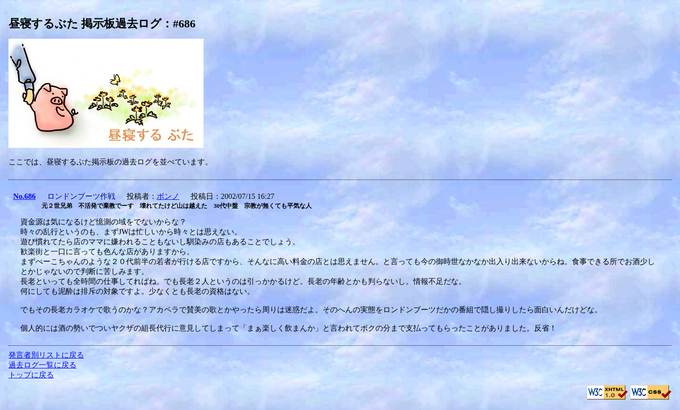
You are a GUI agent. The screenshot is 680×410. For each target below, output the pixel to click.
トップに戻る (31, 375)
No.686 (24, 196)
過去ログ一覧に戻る (42, 365)
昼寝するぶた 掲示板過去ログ (85, 23)
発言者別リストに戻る (46, 355)
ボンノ (168, 196)
